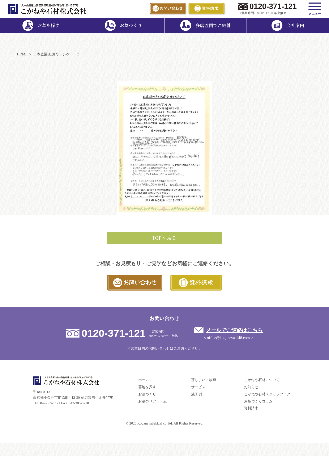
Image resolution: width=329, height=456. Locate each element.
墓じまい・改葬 (203, 380)
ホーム (143, 380)
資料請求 (251, 408)
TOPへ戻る (164, 238)
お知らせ (251, 387)
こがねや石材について (262, 380)
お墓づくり (147, 394)
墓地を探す (147, 387)
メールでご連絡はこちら (234, 330)
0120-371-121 (273, 6)
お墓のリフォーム (152, 401)
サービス (198, 387)
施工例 (196, 394)
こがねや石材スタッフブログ (267, 394)
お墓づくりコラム (258, 401)
